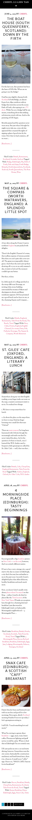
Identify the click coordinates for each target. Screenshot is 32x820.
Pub (25, 328)
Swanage (13, 331)
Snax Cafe (20, 793)
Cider (6, 326)
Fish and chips (13, 164)
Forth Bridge (23, 164)
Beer (25, 323)
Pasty (21, 328)
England (12, 246)
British (15, 157)
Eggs (27, 642)
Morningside (17, 644)
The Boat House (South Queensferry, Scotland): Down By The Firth (16, 28)
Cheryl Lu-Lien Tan (16, 2)
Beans (12, 790)
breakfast (21, 559)
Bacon (19, 639)
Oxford (5, 474)
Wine (19, 172)
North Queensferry (15, 167)
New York (7, 561)
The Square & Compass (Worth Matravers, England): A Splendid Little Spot (16, 200)
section (19, 598)
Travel (11, 323)
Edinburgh (16, 162)
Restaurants (23, 157)
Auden (19, 472)
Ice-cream (15, 328)
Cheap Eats (25, 466)
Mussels (5, 167)
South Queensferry (16, 169)
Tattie (26, 793)
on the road (17, 561)
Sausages (12, 647)
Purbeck (7, 331)
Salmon (26, 644)
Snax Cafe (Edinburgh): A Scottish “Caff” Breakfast (16, 671)
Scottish (13, 159)
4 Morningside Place (14, 637)
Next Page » (19, 804)
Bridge (9, 162)
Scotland (5, 100)
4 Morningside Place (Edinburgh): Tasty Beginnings (16, 500)
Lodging (9, 644)
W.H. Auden (24, 474)
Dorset (11, 326)
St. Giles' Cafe (14, 474)
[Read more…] (6, 144)
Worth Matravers (20, 334)
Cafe (18, 466)
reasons (16, 430)
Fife (22, 162)
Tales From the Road (18, 321)
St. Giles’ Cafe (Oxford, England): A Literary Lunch (16, 357)
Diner (24, 790)
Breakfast (14, 631)
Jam (4, 644)
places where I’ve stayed (14, 592)
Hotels (27, 631)
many (11, 430)
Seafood (20, 159)
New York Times (8, 600)
